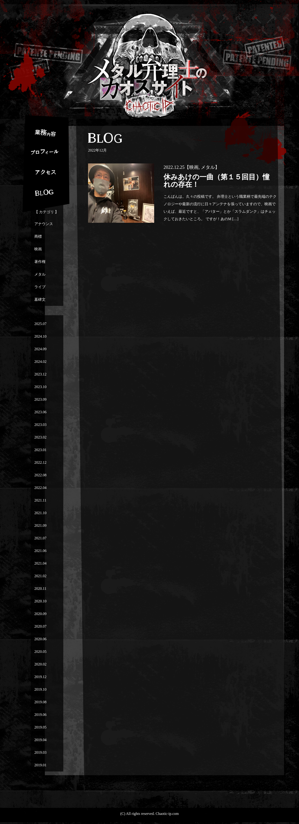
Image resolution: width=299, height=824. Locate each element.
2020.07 (40, 626)
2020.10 (40, 601)
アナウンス (43, 224)
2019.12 (40, 677)
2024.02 (40, 362)
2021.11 (40, 500)
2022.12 (40, 462)
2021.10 (40, 513)
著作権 (40, 262)
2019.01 (40, 765)
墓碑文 (40, 299)
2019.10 (40, 689)
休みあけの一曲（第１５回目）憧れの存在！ (217, 180)
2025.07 (40, 324)
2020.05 (40, 652)
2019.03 (40, 752)
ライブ (40, 287)
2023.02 (40, 437)
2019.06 (40, 715)
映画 (38, 249)
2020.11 (40, 589)
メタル (40, 274)
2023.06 (40, 412)
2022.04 (40, 488)
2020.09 (40, 614)
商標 (38, 236)
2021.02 (40, 576)
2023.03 (40, 425)
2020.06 (40, 639)
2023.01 (40, 450)
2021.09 (40, 525)
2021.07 (40, 538)
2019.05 (40, 727)
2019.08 (40, 702)
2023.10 (40, 387)
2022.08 (40, 475)
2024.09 (40, 349)
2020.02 (40, 664)
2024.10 (40, 336)
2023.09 (40, 399)
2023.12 (40, 374)
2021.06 (40, 551)
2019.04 (40, 740)
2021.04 (40, 563)
